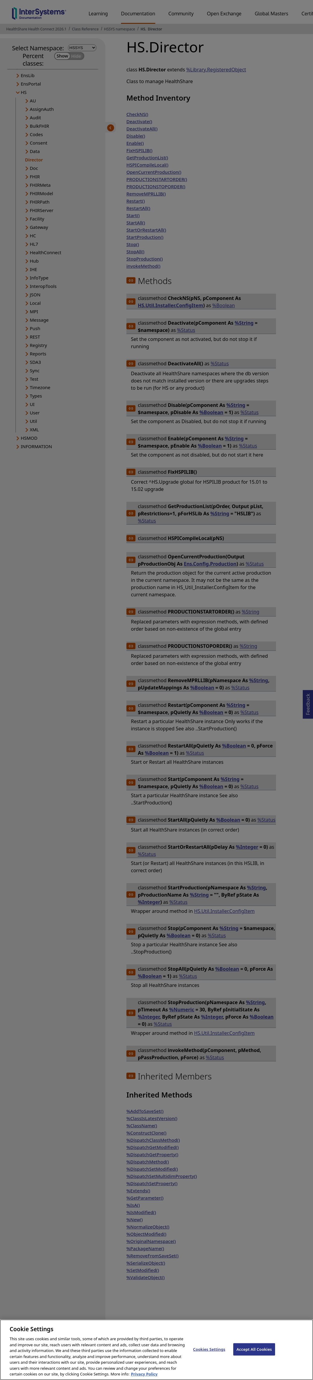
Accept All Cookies (254, 1354)
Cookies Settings (209, 1354)
